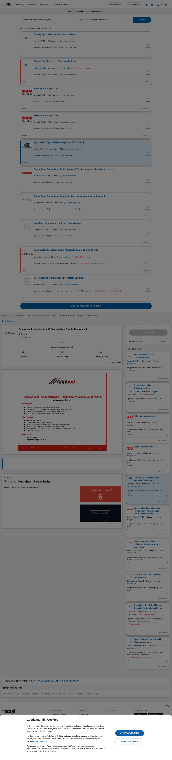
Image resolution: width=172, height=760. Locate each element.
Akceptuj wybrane (129, 741)
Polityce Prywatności (39, 741)
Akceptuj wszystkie (129, 733)
